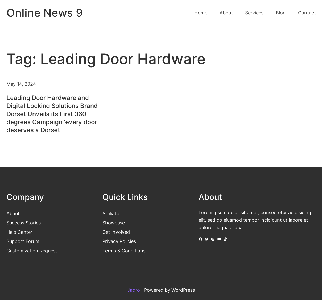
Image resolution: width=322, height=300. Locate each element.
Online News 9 (44, 12)
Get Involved (116, 232)
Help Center (19, 232)
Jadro (133, 290)
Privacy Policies (119, 241)
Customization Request (31, 250)
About (13, 213)
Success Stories (23, 223)
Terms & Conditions (123, 250)
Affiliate (110, 213)
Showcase (113, 223)
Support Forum (22, 241)
